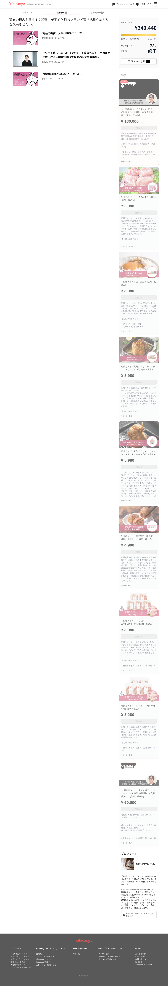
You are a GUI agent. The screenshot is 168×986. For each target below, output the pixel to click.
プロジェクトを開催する (21, 967)
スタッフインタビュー (45, 956)
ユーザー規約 (103, 954)
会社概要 (39, 954)
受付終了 (139, 128)
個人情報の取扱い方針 (107, 959)
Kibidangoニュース (44, 959)
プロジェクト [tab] (26, 13)
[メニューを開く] (156, 4)
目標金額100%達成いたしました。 (62, 74)
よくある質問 (140, 954)
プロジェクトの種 (18, 962)
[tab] (62, 13)
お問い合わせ (140, 959)
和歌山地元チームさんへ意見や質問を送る (138, 914)
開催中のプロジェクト (20, 954)
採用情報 (138, 962)
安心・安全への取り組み (46, 965)
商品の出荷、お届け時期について (62, 33)
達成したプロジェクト (20, 959)
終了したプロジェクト (20, 956)
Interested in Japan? (143, 965)
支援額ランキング (18, 965)
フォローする (139, 61)
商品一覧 (76, 954)
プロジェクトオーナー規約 (109, 956)
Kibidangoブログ (43, 962)
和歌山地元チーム (145, 864)
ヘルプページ (140, 956)
